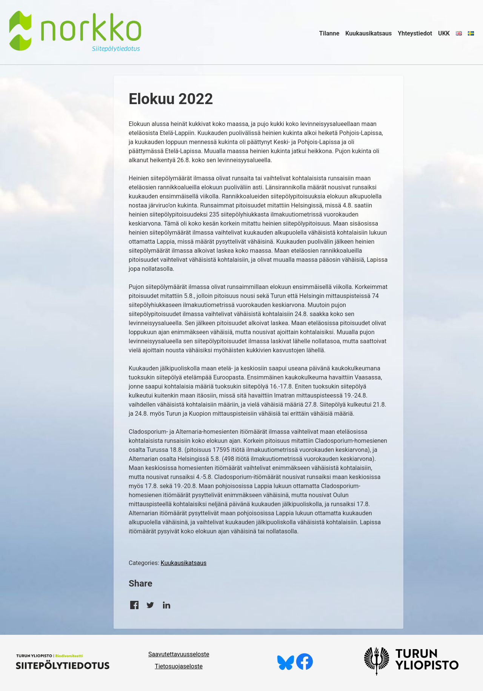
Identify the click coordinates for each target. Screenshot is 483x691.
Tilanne (329, 33)
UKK (444, 33)
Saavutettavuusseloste (178, 654)
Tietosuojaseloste (179, 666)
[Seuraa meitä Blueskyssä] (285, 668)
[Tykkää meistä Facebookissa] (304, 668)
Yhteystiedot (415, 33)
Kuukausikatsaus (368, 33)
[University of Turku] (411, 673)
